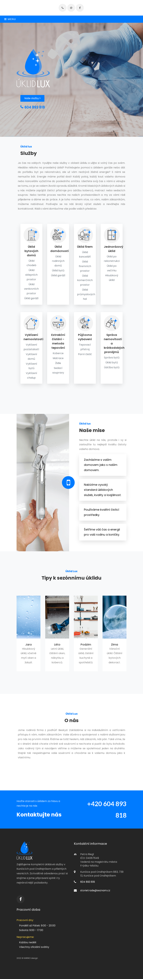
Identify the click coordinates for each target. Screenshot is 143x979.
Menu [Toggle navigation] (10, 19)
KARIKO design (31, 958)
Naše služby (32, 98)
